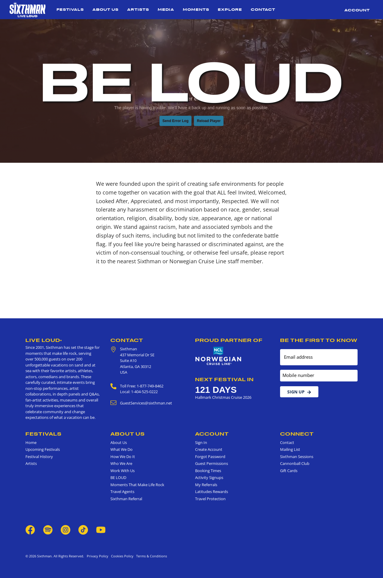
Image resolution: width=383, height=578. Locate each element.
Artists (138, 9)
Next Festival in (224, 379)
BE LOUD (118, 477)
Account (357, 10)
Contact (263, 9)
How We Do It (122, 456)
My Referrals (206, 484)
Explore (230, 9)
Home (31, 442)
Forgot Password (210, 456)
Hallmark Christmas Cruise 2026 (223, 397)
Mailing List (290, 449)
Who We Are (121, 463)
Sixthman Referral (126, 498)
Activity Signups (209, 477)
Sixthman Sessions (296, 456)
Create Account (208, 449)
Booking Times (208, 470)
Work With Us (122, 470)
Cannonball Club (294, 463)
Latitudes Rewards (211, 491)
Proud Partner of (229, 340)
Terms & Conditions (150, 556)
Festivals (70, 9)
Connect (297, 434)
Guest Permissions (211, 463)
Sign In (201, 442)
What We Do (121, 449)
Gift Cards (288, 470)
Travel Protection (210, 498)
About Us (105, 9)
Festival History (39, 456)
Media (166, 9)
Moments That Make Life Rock (137, 484)
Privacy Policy (97, 556)
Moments (196, 9)
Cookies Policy (121, 556)
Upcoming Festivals (42, 449)
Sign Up (299, 392)
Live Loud (43, 340)
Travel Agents (122, 491)
